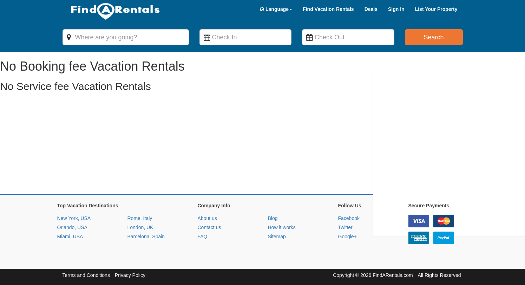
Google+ (347, 236)
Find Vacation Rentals (328, 9)
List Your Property (436, 9)
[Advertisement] (210, 145)
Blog (273, 218)
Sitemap (277, 236)
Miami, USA (70, 236)
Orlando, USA (72, 227)
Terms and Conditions (86, 275)
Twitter (345, 227)
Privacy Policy (130, 275)
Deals (371, 9)
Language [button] (276, 9)
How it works (282, 227)
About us (207, 218)
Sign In (396, 9)
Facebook (349, 218)
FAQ (203, 236)
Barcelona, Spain (146, 236)
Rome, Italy (139, 218)
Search (434, 37)
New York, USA (74, 218)
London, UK (140, 227)
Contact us (209, 227)
